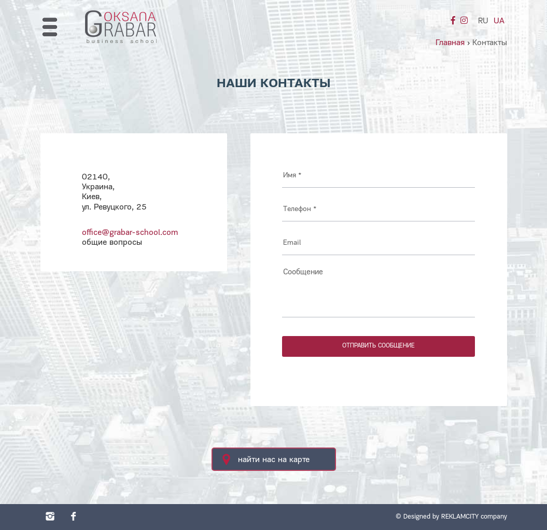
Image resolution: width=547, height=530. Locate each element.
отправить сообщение (378, 346)
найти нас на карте (266, 459)
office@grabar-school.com (130, 233)
